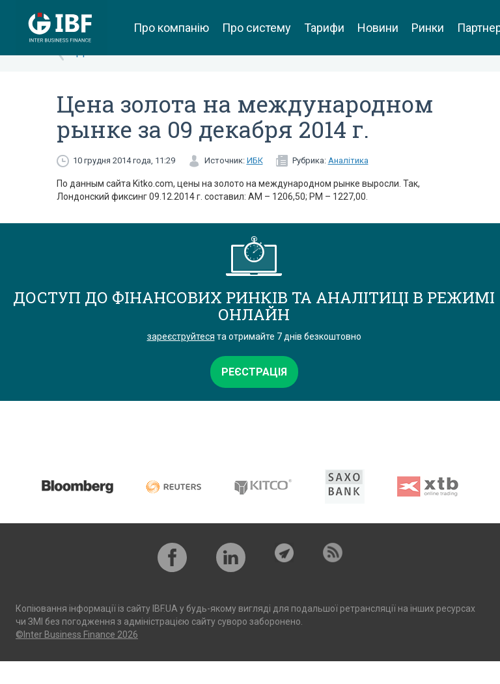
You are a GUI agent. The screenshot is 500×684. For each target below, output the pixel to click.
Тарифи (324, 27)
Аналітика (348, 160)
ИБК (255, 160)
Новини (377, 27)
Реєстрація (254, 372)
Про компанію (171, 27)
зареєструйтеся (181, 336)
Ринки (427, 27)
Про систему (256, 27)
